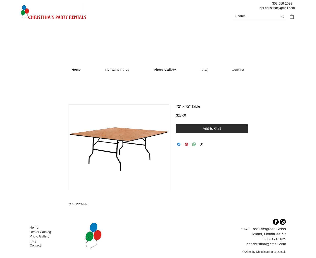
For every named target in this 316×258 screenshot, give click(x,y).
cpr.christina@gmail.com (266, 244)
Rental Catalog (40, 232)
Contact (35, 245)
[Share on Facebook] (178, 144)
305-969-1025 (282, 3)
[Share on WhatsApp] (194, 144)
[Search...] (252, 16)
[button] (292, 16)
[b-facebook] (276, 222)
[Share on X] (201, 144)
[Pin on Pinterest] (186, 144)
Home (34, 227)
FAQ (33, 241)
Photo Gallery (39, 236)
